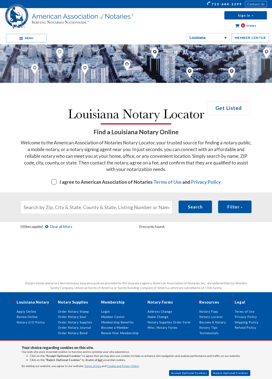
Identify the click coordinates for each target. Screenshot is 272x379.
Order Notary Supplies (75, 322)
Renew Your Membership (120, 333)
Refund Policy (245, 327)
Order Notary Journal (74, 327)
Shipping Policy (246, 322)
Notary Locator (211, 317)
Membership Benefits (117, 322)
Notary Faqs (208, 311)
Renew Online (27, 317)
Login (105, 311)
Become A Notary (212, 322)
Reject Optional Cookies (230, 373)
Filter (234, 206)
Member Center (113, 317)
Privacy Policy (206, 182)
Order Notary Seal (72, 317)
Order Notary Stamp (73, 311)
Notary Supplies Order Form (169, 322)
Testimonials (209, 333)
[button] (245, 15)
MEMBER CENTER (250, 38)
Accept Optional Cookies (189, 373)
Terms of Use (167, 182)
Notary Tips (208, 327)
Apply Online (26, 311)
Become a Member (115, 327)
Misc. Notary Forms (163, 327)
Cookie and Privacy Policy (123, 366)
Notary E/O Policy (31, 322)
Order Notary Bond (73, 333)
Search (195, 206)
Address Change (160, 311)
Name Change (158, 317)
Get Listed (228, 108)
